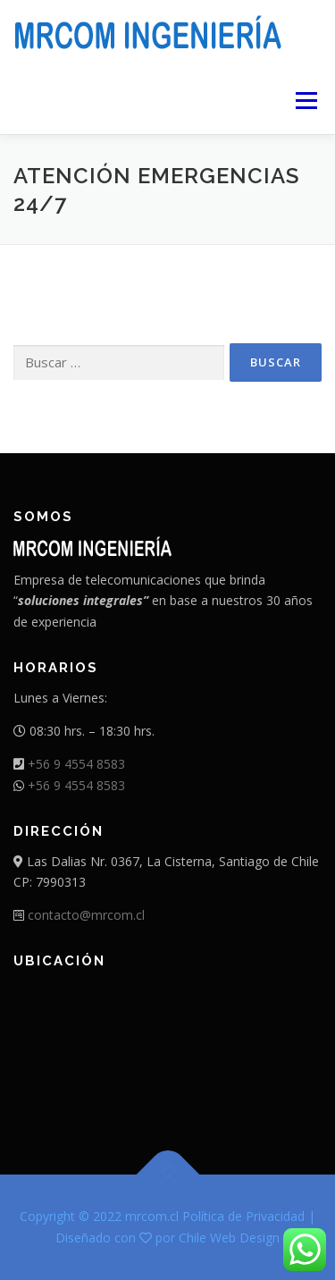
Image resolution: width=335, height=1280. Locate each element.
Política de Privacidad (243, 1216)
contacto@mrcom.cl (86, 914)
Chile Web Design (229, 1237)
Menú (305, 100)
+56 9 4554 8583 (76, 763)
